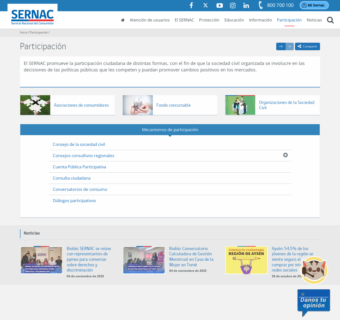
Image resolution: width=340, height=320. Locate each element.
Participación (289, 20)
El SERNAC (184, 20)
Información (260, 20)
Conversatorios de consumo (80, 189)
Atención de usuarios (150, 20)
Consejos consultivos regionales (83, 155)
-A (291, 46)
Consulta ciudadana (71, 178)
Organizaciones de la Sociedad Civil (286, 105)
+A (282, 46)
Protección (209, 20)
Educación (234, 20)
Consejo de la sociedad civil (79, 144)
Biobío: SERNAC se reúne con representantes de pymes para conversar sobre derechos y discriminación (89, 259)
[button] (330, 20)
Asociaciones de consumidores (81, 105)
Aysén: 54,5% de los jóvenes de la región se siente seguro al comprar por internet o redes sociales (292, 259)
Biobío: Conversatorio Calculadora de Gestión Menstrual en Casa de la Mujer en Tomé (191, 256)
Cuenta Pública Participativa (79, 167)
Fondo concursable (173, 105)
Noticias (314, 20)
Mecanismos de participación (170, 129)
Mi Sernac (316, 5)
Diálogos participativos (74, 200)
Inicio (23, 32)
